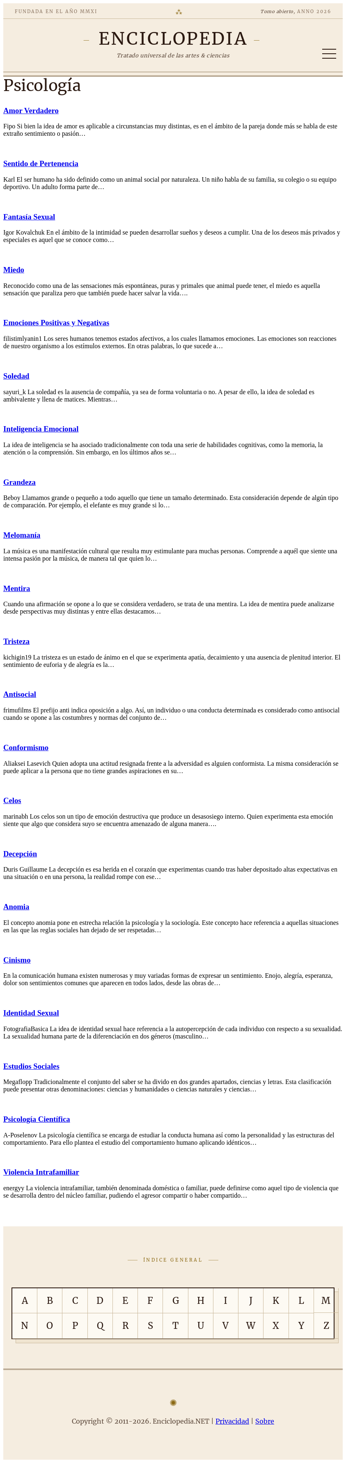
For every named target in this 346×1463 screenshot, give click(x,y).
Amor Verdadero (31, 110)
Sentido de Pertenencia (40, 163)
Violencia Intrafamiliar (41, 1172)
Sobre (264, 1421)
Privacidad (232, 1421)
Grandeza (19, 482)
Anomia (16, 906)
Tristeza (16, 641)
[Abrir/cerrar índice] (329, 53)
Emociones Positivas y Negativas (56, 322)
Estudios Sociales (31, 1066)
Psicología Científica (36, 1119)
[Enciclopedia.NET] (173, 39)
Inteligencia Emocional (40, 429)
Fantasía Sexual (29, 216)
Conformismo (25, 747)
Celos (12, 800)
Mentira (16, 588)
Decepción (20, 853)
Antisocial (19, 694)
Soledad (16, 376)
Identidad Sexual (31, 1013)
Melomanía (21, 535)
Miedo (13, 269)
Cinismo (17, 960)
